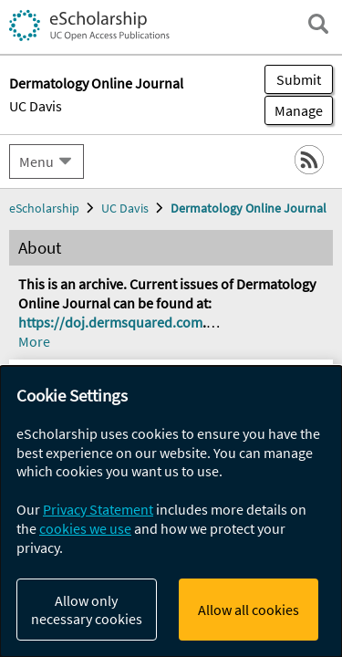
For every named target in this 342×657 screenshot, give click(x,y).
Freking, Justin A (172, 598)
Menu (36, 161)
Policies (45, 350)
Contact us (56, 313)
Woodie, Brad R (65, 598)
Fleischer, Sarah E (184, 616)
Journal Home (69, 203)
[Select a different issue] (259, 425)
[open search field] (318, 23)
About (40, 276)
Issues (41, 239)
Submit (298, 79)
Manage (293, 110)
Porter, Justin (79, 616)
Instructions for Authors (101, 388)
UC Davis (35, 106)
